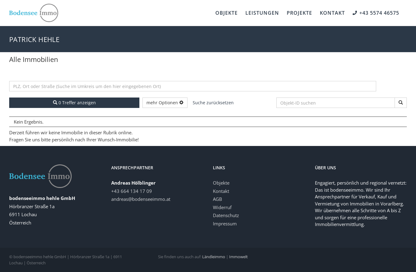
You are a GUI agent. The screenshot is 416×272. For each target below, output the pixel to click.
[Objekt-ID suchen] (401, 103)
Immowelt (238, 256)
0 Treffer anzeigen (74, 102)
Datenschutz (226, 215)
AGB (217, 199)
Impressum (225, 223)
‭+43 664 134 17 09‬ (131, 191)
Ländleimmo (213, 256)
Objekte (221, 183)
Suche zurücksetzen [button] (213, 102)
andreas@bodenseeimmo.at (140, 199)
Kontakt (221, 191)
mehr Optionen (164, 102)
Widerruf (222, 207)
